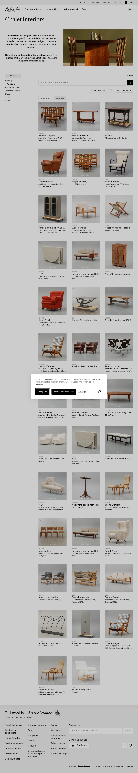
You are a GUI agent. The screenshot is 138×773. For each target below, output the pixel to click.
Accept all (42, 392)
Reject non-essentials (64, 392)
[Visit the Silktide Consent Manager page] (100, 392)
